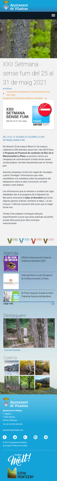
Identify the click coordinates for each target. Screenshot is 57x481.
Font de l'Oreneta (12, 350)
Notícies (8, 89)
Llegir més (8, 303)
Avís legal (6, 446)
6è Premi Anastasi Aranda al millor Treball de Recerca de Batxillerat (37, 295)
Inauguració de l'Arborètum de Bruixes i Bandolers (23, 98)
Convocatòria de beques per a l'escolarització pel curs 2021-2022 (28, 93)
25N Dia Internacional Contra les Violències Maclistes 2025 (36, 259)
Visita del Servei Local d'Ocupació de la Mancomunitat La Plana (36, 277)
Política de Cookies (19, 446)
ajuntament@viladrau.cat (13, 430)
